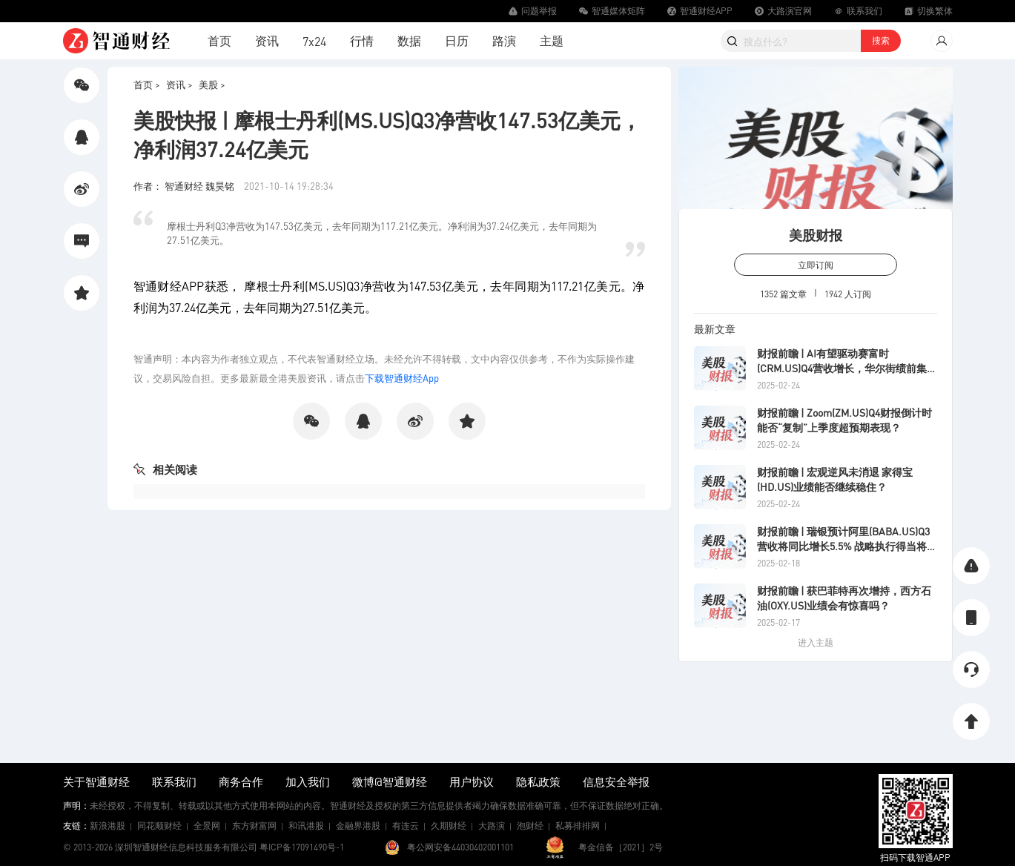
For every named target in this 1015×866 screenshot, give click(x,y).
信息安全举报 (616, 781)
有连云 (405, 825)
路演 (504, 40)
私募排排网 (577, 825)
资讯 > (179, 84)
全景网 (207, 825)
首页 (219, 40)
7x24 (314, 41)
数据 (409, 40)
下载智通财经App (402, 377)
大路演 (491, 825)
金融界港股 (358, 825)
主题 (551, 40)
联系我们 (174, 781)
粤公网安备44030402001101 (460, 847)
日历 (457, 40)
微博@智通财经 (389, 781)
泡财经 (530, 825)
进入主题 (815, 642)
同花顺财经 (159, 825)
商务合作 (241, 781)
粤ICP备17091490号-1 (301, 847)
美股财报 (815, 234)
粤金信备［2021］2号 (620, 847)
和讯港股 (306, 825)
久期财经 (448, 825)
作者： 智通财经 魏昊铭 (185, 185)
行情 (362, 40)
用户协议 (471, 781)
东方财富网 (254, 825)
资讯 (267, 40)
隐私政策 (538, 781)
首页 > (146, 84)
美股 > (212, 84)
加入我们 (307, 781)
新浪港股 (107, 825)
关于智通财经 (96, 781)
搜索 (881, 40)
